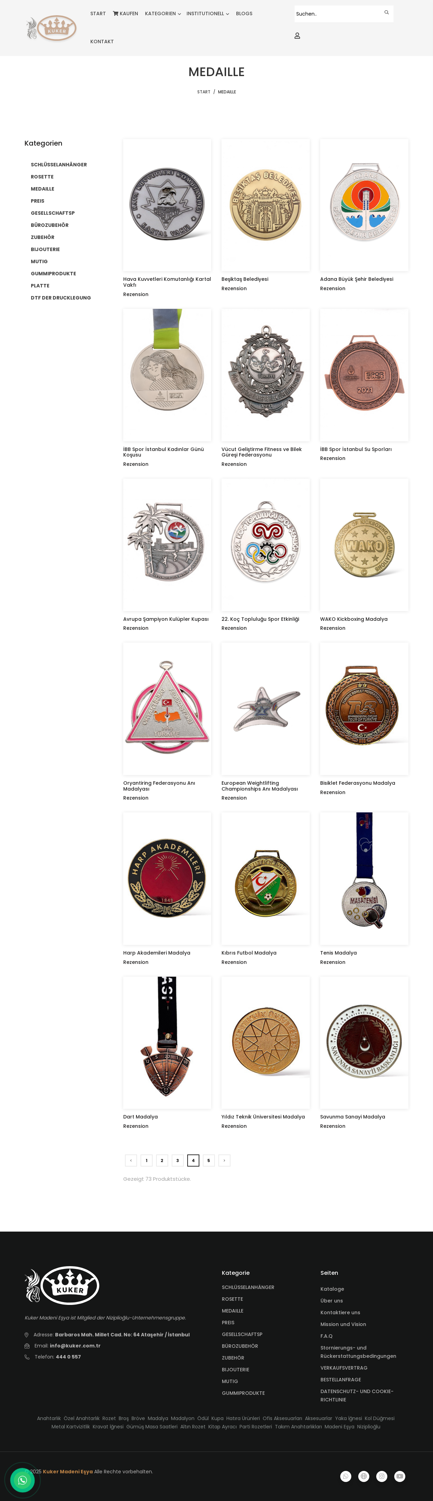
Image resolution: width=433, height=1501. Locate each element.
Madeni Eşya (339, 1426)
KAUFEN (125, 13)
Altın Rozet (193, 1426)
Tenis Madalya (338, 952)
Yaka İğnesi (348, 1418)
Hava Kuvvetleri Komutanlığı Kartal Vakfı (167, 282)
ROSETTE (42, 176)
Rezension (135, 294)
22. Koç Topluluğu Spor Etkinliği (260, 619)
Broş (124, 1418)
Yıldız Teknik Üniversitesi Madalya (263, 1116)
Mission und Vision (343, 1324)
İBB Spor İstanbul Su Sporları (356, 449)
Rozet (109, 1418)
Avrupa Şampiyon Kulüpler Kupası (166, 619)
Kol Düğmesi (380, 1418)
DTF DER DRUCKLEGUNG (61, 297)
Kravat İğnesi (108, 1426)
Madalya (158, 1418)
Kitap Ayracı (222, 1426)
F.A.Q (327, 1336)
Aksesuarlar (318, 1418)
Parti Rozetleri (256, 1426)
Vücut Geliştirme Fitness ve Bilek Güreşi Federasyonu (262, 452)
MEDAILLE (42, 188)
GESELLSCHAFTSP (53, 213)
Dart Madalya (140, 1116)
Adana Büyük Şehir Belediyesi (356, 279)
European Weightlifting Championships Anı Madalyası (260, 786)
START (98, 13)
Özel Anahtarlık (82, 1418)
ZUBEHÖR (42, 237)
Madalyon (183, 1418)
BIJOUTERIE (45, 249)
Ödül (203, 1418)
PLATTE (40, 285)
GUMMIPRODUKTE (53, 273)
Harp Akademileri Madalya (156, 952)
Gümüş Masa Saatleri (152, 1426)
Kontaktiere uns (340, 1312)
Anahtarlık (49, 1418)
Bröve (138, 1418)
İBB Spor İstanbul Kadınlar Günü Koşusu (163, 452)
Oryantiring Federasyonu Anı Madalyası (159, 786)
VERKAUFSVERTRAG (344, 1367)
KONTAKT (102, 41)
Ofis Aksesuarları (282, 1418)
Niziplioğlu (368, 1426)
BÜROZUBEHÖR (50, 225)
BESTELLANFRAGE (341, 1379)
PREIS (37, 200)
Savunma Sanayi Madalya (352, 1116)
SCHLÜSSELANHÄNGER (59, 164)
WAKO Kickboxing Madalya (354, 619)
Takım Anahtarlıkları (298, 1426)
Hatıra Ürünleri (243, 1418)
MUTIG (39, 261)
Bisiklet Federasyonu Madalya (357, 783)
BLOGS (244, 13)
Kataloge (332, 1289)
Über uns (332, 1300)
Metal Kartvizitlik (71, 1426)
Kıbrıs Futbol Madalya (249, 952)
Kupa (217, 1418)
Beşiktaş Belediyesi (245, 279)
